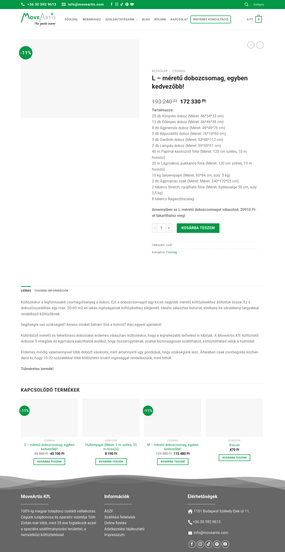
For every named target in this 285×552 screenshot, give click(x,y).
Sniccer (234, 445)
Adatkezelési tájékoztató (124, 529)
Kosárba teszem (198, 228)
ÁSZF (108, 511)
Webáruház (91, 19)
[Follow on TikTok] (122, 4)
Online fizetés (115, 523)
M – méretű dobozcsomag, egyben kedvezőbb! (173, 447)
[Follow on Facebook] (111, 4)
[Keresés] (246, 4)
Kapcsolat (179, 19)
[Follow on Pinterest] (127, 4)
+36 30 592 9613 (207, 522)
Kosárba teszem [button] (49, 461)
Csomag (178, 71)
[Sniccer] (234, 418)
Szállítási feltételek (119, 517)
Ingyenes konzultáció (210, 19)
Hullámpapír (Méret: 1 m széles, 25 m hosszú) (111, 447)
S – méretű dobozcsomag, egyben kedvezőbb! (49, 447)
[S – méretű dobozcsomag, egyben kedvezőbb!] (49, 418)
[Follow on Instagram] (116, 4)
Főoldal (71, 19)
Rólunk (160, 19)
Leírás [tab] (26, 290)
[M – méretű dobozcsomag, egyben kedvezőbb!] (172, 418)
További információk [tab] (51, 290)
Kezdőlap (160, 71)
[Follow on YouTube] (132, 4)
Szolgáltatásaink (121, 19)
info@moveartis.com (211, 532)
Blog (146, 19)
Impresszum (114, 535)
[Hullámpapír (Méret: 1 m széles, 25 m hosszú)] (111, 418)
